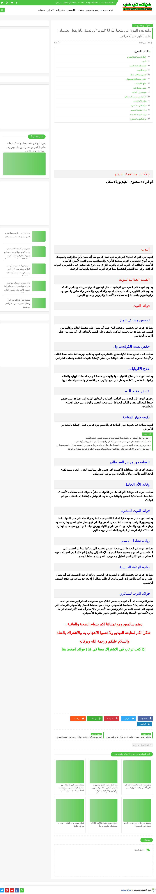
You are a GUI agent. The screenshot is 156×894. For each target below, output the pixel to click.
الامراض (50, 10)
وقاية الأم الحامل (140, 101)
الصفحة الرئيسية (107, 2)
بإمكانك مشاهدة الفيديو (137, 57)
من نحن (59, 2)
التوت (144, 61)
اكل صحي (71, 10)
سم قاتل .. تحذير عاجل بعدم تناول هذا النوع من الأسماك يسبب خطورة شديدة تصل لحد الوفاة (108, 449)
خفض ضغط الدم (140, 88)
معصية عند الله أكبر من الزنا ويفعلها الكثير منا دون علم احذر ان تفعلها (17, 303)
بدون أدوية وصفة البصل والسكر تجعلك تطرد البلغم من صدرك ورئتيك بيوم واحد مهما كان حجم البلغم (26, 147)
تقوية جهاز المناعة (139, 92)
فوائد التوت (142, 70)
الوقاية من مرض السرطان (136, 97)
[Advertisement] (103, 146)
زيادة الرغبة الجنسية (138, 114)
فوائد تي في (126, 890)
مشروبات (60, 10)
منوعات (41, 10)
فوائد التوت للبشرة (139, 105)
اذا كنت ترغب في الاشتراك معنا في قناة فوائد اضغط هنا (103, 649)
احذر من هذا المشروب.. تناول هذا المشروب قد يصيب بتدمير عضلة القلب (117, 438)
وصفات (81, 10)
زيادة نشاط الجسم (139, 110)
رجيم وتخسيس (92, 10)
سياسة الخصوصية (92, 2)
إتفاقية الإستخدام (70, 2)
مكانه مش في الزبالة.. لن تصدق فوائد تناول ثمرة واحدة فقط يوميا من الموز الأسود (71, 788)
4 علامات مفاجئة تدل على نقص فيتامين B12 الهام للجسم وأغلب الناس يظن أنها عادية (112, 441)
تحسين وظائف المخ (139, 74)
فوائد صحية (108, 10)
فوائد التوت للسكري (138, 119)
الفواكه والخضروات (143, 25)
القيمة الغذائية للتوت (138, 66)
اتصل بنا (81, 2)
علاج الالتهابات (141, 83)
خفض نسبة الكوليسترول (136, 79)
